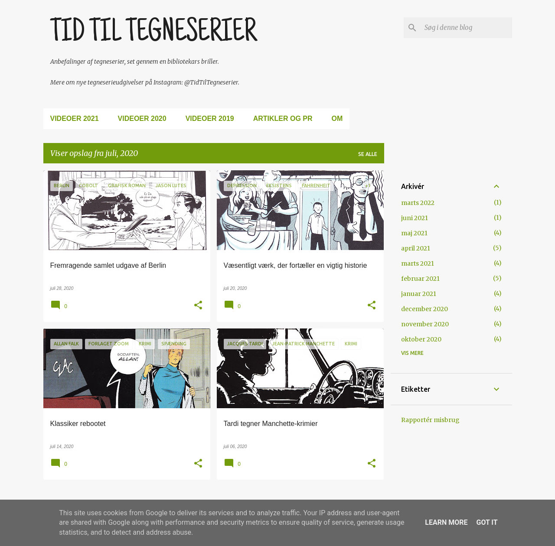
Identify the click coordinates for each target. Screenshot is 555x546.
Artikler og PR (283, 118)
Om (337, 118)
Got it (486, 522)
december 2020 (424, 309)
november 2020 (425, 324)
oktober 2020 (421, 339)
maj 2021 (414, 233)
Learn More (446, 522)
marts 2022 (417, 203)
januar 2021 (418, 294)
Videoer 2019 (210, 118)
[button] (198, 306)
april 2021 (415, 248)
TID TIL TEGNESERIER (153, 33)
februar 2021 (420, 279)
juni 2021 (414, 218)
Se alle (367, 154)
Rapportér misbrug (430, 420)
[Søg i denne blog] (466, 27)
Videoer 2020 (142, 118)
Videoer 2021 (74, 118)
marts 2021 (417, 263)
